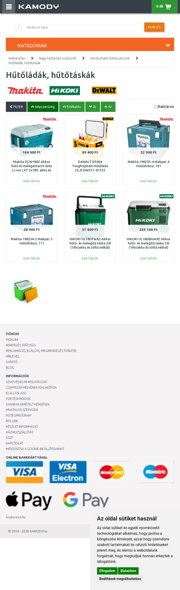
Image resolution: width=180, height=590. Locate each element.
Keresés (154, 27)
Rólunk (12, 421)
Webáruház (16, 58)
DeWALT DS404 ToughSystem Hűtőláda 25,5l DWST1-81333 (90, 166)
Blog (10, 367)
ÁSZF (9, 437)
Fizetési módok (18, 399)
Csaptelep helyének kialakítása (31, 387)
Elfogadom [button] (107, 571)
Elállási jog (16, 393)
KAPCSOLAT (14, 443)
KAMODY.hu (38, 531)
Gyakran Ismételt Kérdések (28, 404)
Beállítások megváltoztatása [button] (120, 579)
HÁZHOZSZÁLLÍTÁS (19, 432)
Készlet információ (22, 426)
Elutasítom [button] (128, 571)
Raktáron (166, 106)
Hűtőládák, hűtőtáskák (24, 63)
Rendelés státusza (21, 345)
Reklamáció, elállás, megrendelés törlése (41, 351)
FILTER (16, 107)
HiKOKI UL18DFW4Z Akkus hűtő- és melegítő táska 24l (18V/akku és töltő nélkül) (90, 243)
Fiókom (12, 340)
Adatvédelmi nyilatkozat (26, 382)
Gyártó (12, 362)
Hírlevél (13, 356)
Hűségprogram (18, 415)
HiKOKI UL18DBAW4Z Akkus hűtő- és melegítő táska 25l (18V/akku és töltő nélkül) (148, 243)
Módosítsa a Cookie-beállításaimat (35, 449)
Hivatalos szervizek (22, 410)
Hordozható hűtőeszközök (110, 58)
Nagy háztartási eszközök (57, 58)
